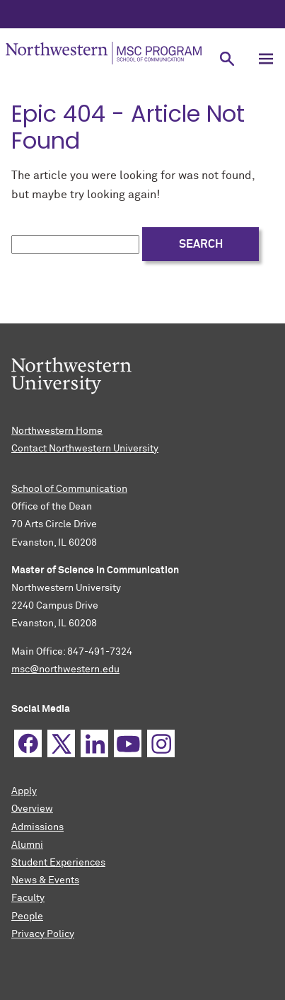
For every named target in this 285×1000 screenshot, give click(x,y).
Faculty (28, 898)
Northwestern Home (57, 431)
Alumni (27, 845)
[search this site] (75, 244)
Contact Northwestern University (84, 449)
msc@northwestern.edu (65, 669)
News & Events (45, 880)
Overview (32, 809)
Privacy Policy (42, 934)
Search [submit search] (201, 244)
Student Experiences (58, 863)
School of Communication (69, 489)
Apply (24, 791)
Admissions (37, 827)
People (27, 916)
